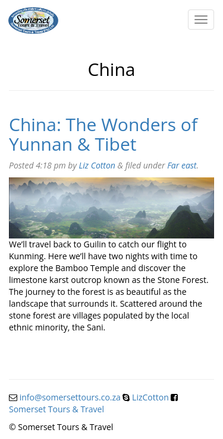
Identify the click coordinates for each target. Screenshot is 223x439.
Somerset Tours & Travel (56, 409)
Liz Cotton (97, 165)
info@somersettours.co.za (70, 397)
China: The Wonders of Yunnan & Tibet (103, 134)
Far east (181, 165)
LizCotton (150, 397)
